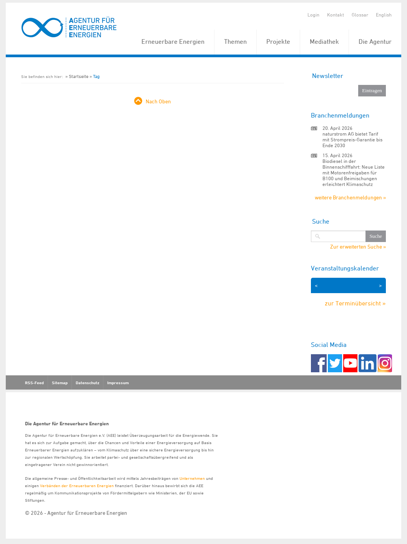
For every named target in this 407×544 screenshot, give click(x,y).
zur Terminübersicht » (355, 303)
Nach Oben (158, 101)
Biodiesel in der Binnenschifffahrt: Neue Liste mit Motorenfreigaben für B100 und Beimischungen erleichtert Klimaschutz (353, 172)
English (384, 15)
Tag (96, 76)
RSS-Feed (34, 382)
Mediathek (324, 41)
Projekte (278, 41)
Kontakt (335, 15)
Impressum (118, 382)
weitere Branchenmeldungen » (350, 197)
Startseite (78, 76)
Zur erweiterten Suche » (358, 246)
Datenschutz (87, 382)
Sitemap (60, 382)
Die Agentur (375, 41)
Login (313, 15)
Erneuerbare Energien (172, 41)
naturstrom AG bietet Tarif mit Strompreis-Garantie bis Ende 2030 (352, 139)
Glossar (360, 15)
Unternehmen (192, 478)
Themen (235, 41)
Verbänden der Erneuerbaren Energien (77, 485)
